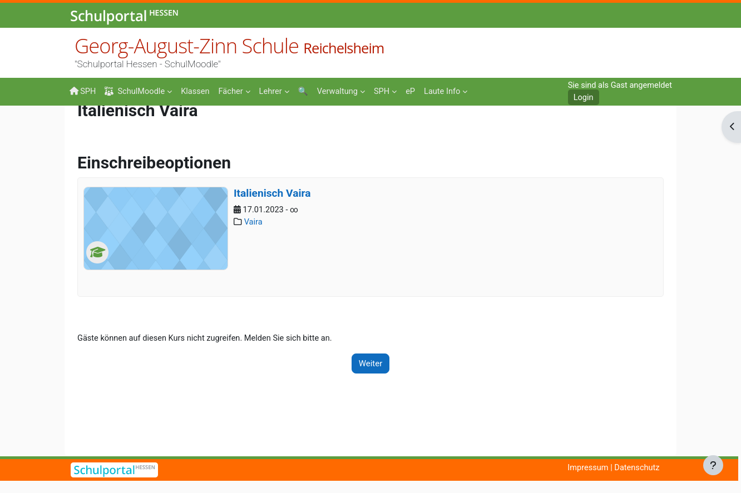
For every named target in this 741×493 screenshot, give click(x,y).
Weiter (371, 425)
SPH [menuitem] (83, 91)
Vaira (253, 283)
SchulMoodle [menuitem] (136, 91)
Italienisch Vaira (272, 253)
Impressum (585, 468)
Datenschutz (635, 468)
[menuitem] (198, 90)
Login (580, 98)
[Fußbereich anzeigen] (713, 465)
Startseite (87, 129)
